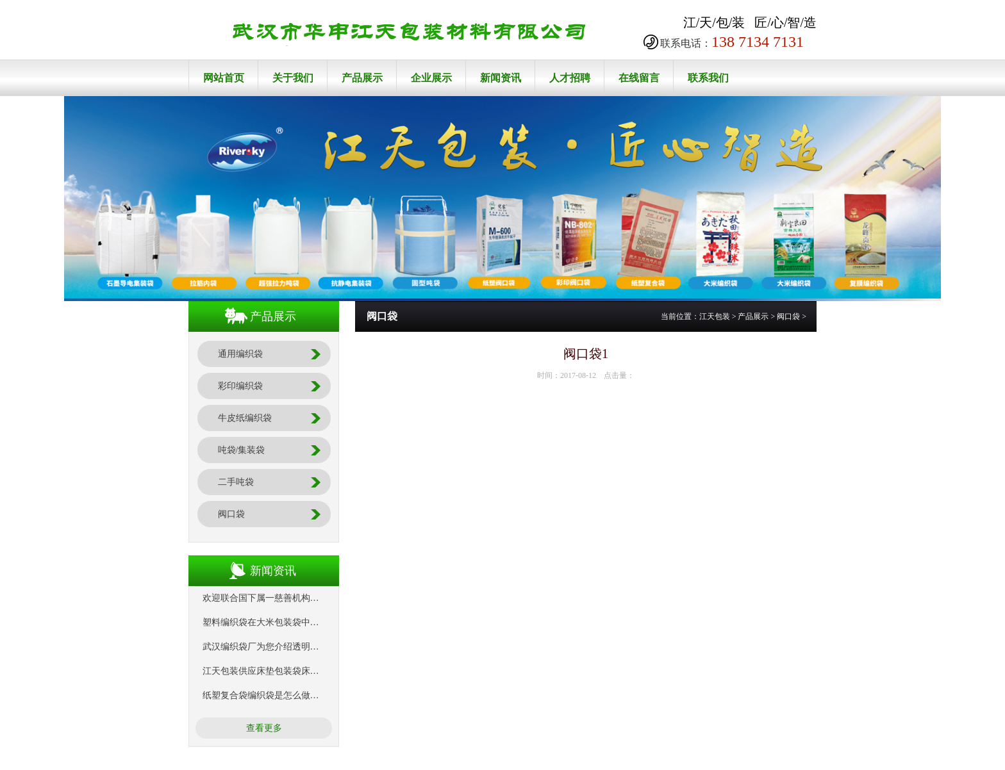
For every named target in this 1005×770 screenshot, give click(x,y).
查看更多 (264, 728)
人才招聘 (569, 77)
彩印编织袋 (240, 386)
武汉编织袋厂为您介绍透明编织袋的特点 (283, 646)
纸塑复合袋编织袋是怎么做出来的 (270, 695)
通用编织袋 (240, 354)
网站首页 (223, 77)
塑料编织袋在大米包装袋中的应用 (270, 622)
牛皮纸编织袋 (245, 418)
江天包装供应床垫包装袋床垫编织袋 (274, 671)
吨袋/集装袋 (241, 450)
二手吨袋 (236, 482)
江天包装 (714, 316)
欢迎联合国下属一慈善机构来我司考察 (279, 598)
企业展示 (431, 77)
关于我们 (292, 77)
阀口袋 (231, 514)
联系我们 (708, 77)
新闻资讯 (500, 77)
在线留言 (639, 77)
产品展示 (362, 77)
